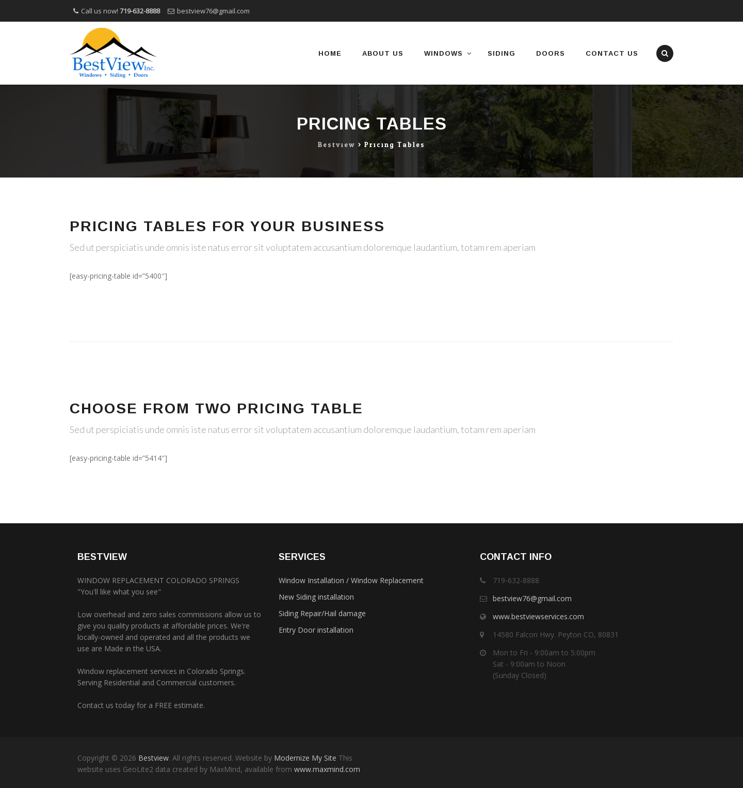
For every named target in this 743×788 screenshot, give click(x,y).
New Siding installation (316, 597)
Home (330, 53)
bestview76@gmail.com (213, 10)
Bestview (153, 758)
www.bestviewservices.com (538, 616)
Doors (550, 53)
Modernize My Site (305, 758)
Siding (501, 53)
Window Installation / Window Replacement (351, 580)
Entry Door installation (316, 630)
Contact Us (612, 53)
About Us (382, 53)
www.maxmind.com (326, 769)
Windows (443, 53)
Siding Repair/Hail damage (322, 613)
